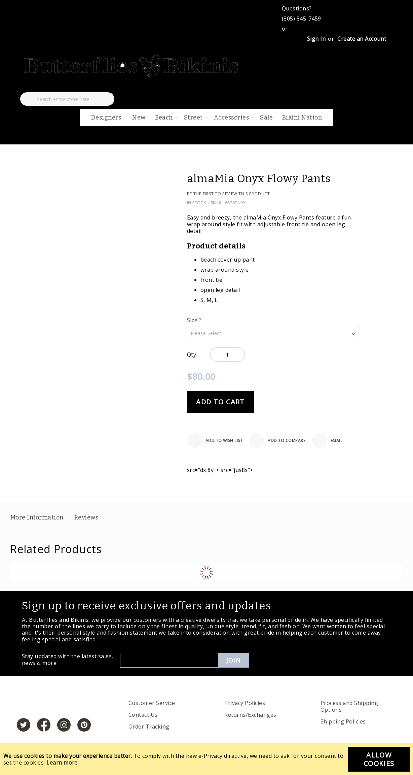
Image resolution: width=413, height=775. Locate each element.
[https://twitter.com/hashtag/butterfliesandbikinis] (23, 725)
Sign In (316, 38)
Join (233, 660)
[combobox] (67, 99)
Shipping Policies (343, 721)
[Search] (28, 99)
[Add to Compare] (277, 440)
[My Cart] (47, 85)
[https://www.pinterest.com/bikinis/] (84, 725)
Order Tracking (149, 726)
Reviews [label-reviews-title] (86, 517)
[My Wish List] (27, 85)
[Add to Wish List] (215, 440)
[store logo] (131, 75)
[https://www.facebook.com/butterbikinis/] (43, 725)
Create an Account (361, 38)
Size (193, 320)
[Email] (327, 440)
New (138, 117)
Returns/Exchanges (250, 714)
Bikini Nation (302, 117)
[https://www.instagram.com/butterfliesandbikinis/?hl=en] (64, 725)
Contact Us (143, 714)
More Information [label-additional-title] (37, 517)
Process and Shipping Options (349, 706)
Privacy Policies (244, 703)
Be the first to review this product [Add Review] (228, 194)
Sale (266, 117)
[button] (273, 333)
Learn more (62, 762)
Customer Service (151, 703)
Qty (191, 354)
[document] (206, 759)
